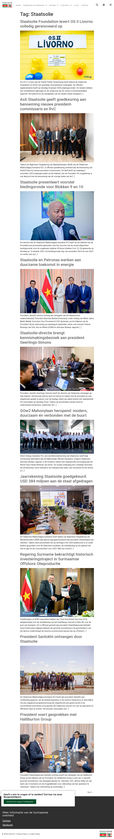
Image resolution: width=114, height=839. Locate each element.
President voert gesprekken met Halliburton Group (48, 717)
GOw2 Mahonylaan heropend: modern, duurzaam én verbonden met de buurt (53, 413)
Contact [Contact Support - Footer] (6, 820)
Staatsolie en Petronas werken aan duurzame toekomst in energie (50, 262)
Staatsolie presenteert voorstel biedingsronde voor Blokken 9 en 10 (51, 184)
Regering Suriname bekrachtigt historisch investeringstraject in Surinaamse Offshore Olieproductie (56, 559)
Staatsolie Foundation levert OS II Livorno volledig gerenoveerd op (56, 24)
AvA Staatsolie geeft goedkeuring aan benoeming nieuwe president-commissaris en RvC (53, 104)
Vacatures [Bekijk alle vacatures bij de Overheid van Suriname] (7, 824)
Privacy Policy (21, 834)
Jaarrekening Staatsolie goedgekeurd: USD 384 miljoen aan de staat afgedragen (56, 478)
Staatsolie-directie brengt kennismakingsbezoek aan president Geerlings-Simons (52, 338)
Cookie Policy (34, 834)
